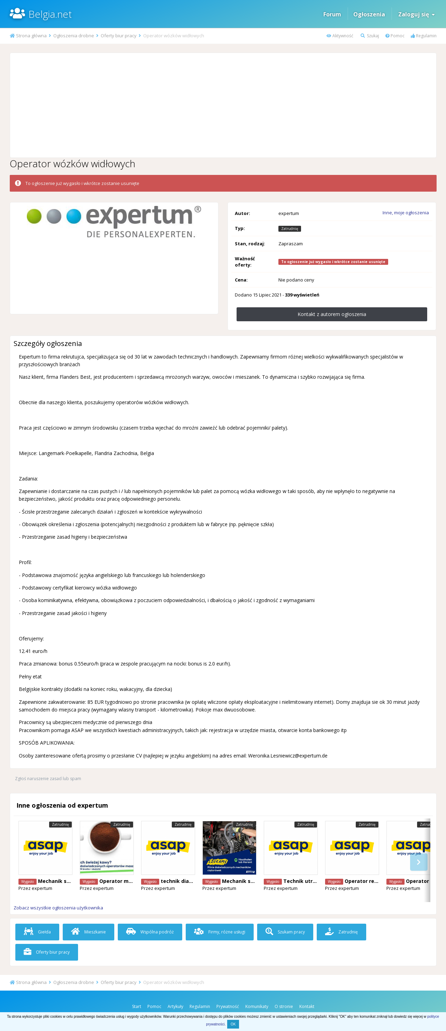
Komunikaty (256, 1006)
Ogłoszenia (369, 14)
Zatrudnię (341, 932)
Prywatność (227, 1006)
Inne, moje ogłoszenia (406, 212)
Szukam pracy (285, 932)
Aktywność (339, 36)
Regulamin (424, 36)
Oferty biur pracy (47, 952)
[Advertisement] (223, 105)
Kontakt (306, 1006)
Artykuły (175, 1006)
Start (136, 1006)
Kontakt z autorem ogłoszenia (332, 314)
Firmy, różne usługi (219, 932)
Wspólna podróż (150, 932)
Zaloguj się (416, 14)
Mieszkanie (88, 932)
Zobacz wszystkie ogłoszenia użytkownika (58, 908)
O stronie (284, 1006)
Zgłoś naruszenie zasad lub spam (48, 779)
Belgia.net (50, 14)
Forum (332, 14)
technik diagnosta (184, 881)
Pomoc (395, 36)
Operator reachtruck (371, 881)
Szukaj (370, 36)
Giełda (37, 932)
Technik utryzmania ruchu (316, 881)
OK (233, 1024)
